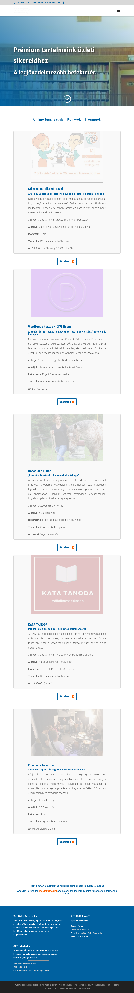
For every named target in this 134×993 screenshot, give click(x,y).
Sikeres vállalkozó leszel (45, 189)
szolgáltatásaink (48, 890)
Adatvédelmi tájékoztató (24, 963)
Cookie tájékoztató (21, 967)
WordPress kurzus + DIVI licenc (50, 326)
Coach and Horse (39, 471)
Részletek (65, 261)
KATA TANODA (38, 624)
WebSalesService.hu (80, 929)
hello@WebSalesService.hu (90, 933)
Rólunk (62, 989)
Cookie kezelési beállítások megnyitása (31, 970)
